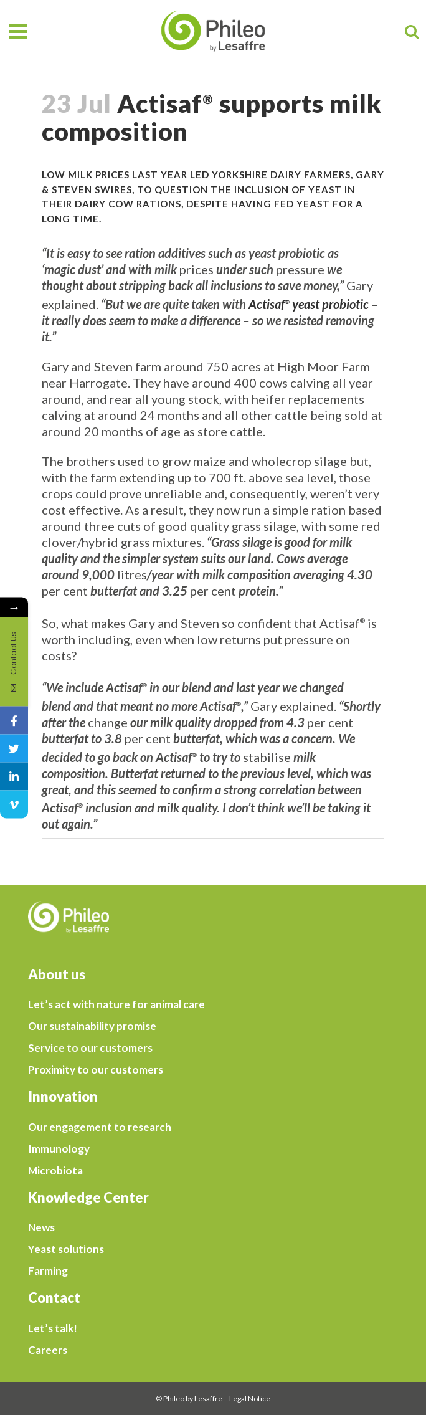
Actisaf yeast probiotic (309, 304)
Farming (48, 1271)
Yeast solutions (66, 1249)
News (41, 1227)
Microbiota (55, 1170)
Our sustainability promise (92, 1026)
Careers (47, 1350)
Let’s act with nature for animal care (116, 1004)
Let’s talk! (52, 1328)
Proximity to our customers (95, 1069)
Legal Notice (249, 1398)
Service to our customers (90, 1048)
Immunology (59, 1149)
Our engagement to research (99, 1127)
